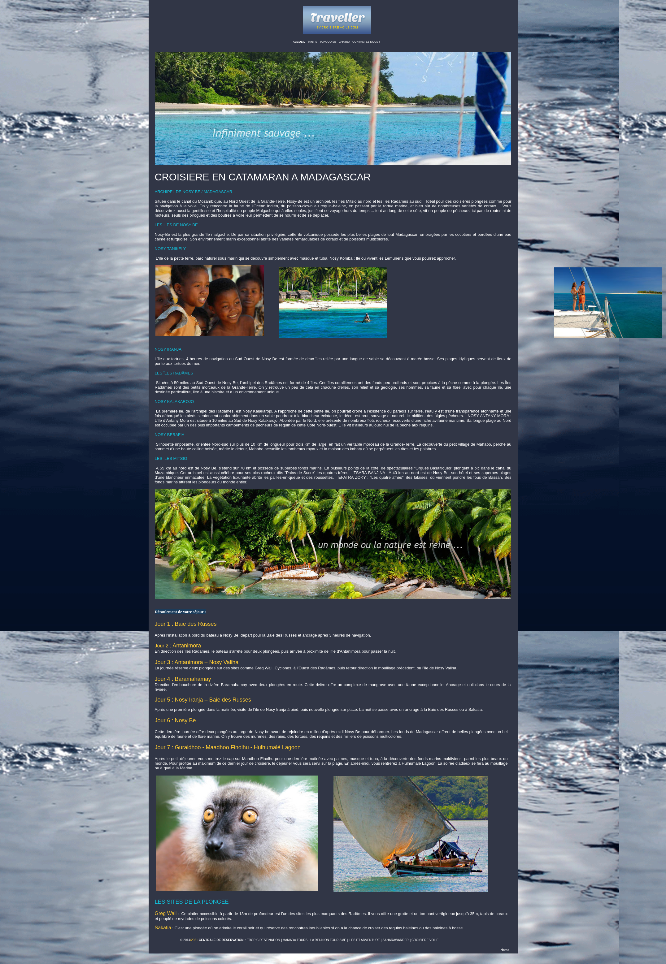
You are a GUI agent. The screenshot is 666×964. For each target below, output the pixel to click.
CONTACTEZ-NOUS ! (366, 41)
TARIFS (312, 41)
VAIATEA (345, 41)
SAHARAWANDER (395, 940)
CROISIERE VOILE (424, 940)
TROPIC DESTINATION (263, 940)
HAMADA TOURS (295, 940)
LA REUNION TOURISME (328, 940)
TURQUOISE (328, 41)
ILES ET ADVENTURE (364, 940)
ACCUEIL (299, 41)
